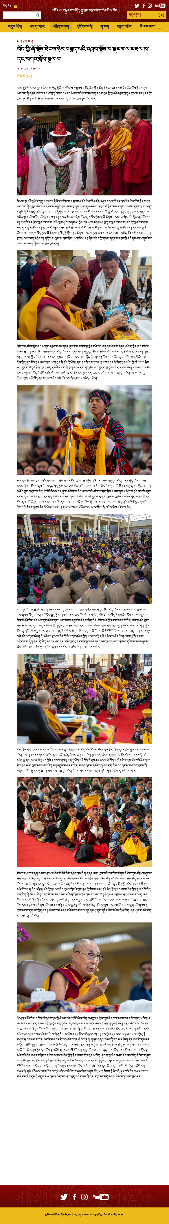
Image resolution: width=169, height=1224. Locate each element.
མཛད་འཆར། (37, 27)
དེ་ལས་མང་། (150, 27)
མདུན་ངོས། (15, 27)
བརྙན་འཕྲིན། (124, 27)
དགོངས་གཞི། (84, 27)
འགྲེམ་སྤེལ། (22, 76)
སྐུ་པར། (104, 27)
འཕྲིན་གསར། (61, 27)
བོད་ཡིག (10, 6)
